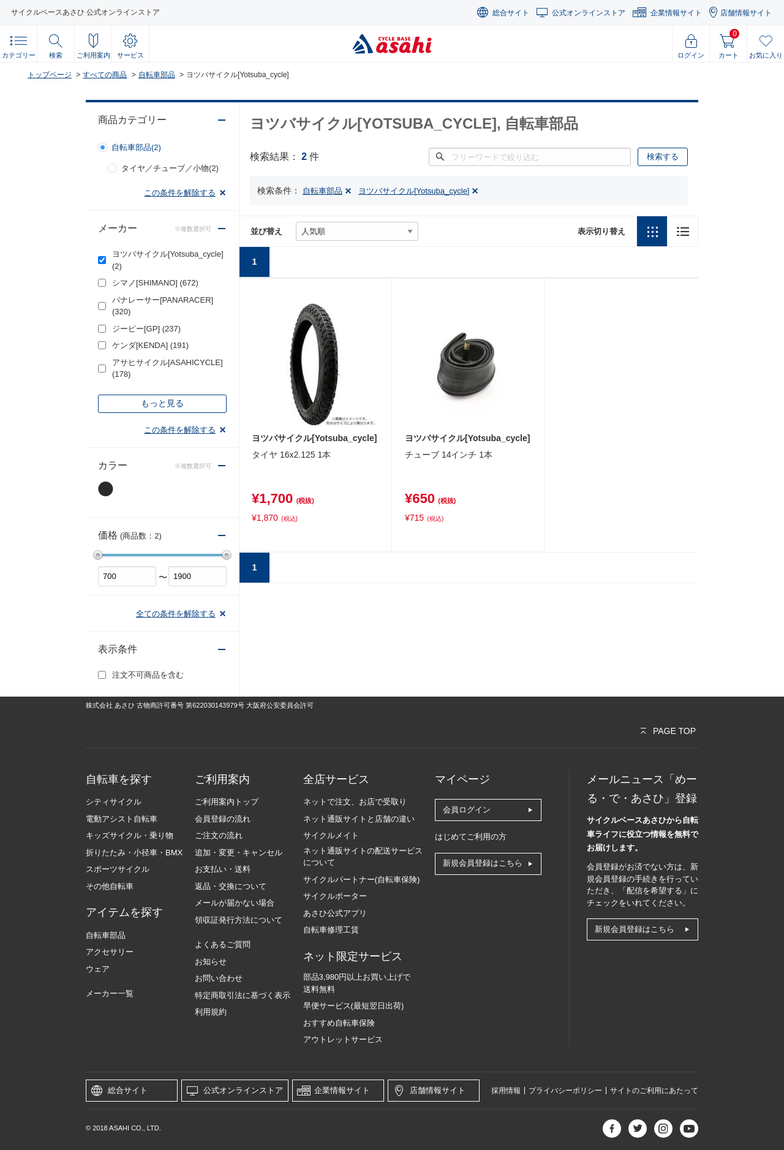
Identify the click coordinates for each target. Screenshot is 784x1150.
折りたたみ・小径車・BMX (134, 852)
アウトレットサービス (343, 1039)
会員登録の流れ (223, 818)
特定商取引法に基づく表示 (242, 995)
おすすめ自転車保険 (339, 1022)
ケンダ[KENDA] (150, 345)
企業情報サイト (676, 13)
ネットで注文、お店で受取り (355, 801)
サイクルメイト (331, 835)
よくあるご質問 (223, 944)
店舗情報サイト (746, 13)
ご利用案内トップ (226, 801)
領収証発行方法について (238, 920)
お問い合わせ (219, 978)
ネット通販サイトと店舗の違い (359, 818)
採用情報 (506, 1090)
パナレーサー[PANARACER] (162, 306)
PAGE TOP (674, 731)
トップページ (50, 74)
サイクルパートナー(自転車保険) (361, 879)
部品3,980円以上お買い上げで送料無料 (357, 983)
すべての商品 (105, 74)
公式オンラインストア (588, 13)
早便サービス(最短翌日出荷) (353, 1005)
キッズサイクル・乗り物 (129, 835)
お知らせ (211, 961)
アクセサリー (110, 951)
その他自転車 (110, 886)
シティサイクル (113, 801)
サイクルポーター (335, 896)
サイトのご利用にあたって (654, 1090)
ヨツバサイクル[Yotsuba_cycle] (168, 260)
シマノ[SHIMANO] (155, 282)
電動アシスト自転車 (121, 818)
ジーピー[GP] (146, 328)
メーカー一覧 (110, 993)
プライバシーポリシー (565, 1090)
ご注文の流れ (219, 835)
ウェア (98, 969)
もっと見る (162, 403)
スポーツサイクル (117, 869)
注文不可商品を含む (148, 674)
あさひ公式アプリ (335, 913)
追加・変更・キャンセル (238, 852)
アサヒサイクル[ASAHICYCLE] (167, 368)
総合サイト (510, 13)
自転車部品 (156, 74)
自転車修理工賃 (331, 929)
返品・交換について (230, 886)
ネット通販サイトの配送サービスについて (363, 857)
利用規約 (211, 1011)
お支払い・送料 (223, 869)
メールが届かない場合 (234, 902)
